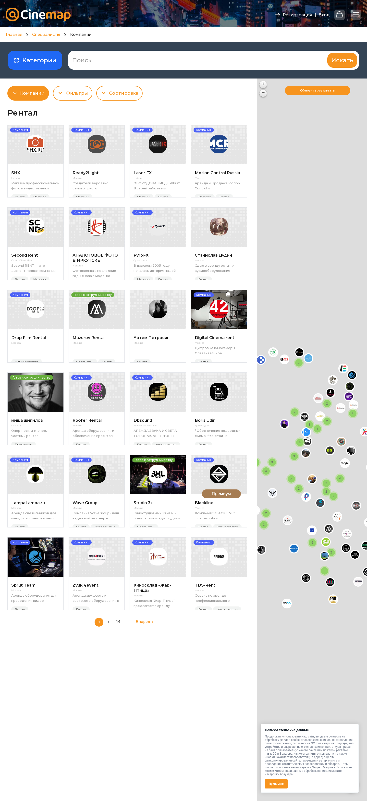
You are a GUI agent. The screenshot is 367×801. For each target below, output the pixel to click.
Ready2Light (86, 173)
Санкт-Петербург (22, 273)
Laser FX (143, 173)
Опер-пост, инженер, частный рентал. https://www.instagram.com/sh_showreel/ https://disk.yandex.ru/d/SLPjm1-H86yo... (35, 472)
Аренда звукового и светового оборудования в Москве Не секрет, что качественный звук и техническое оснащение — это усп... (96, 663)
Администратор (26, 388)
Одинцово (140, 273)
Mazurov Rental (89, 363)
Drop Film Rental (28, 363)
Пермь (15, 178)
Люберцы (140, 178)
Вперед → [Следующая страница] (144, 699)
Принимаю (276, 784)
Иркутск (78, 278)
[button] (312, 530)
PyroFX (141, 268)
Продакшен (84, 388)
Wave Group (85, 554)
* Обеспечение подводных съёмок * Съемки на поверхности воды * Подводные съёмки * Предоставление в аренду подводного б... (218, 472)
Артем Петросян (152, 363)
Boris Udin (205, 459)
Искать (342, 60)
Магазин (39, 197)
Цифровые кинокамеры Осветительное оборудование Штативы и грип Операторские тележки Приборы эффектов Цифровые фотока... (217, 376)
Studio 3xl (144, 554)
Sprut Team (23, 650)
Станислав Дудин (213, 268)
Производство (227, 578)
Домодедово (202, 464)
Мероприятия (166, 483)
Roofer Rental (87, 459)
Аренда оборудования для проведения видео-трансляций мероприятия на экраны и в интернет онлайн (34, 663)
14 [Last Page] (118, 699)
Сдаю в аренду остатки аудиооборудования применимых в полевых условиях (214, 281)
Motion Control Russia (217, 173)
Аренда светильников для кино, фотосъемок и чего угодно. (33, 567)
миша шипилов (27, 459)
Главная (14, 34)
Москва (77, 178)
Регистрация (297, 14)
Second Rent (24, 268)
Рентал (20, 197)
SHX (15, 173)
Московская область (146, 464)
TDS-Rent (205, 650)
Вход (324, 14)
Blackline (204, 554)
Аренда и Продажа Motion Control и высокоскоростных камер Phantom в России (217, 185)
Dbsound (143, 459)
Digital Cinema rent (214, 363)
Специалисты (46, 34)
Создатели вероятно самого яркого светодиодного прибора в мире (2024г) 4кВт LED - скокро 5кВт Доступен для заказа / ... (95, 185)
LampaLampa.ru (28, 554)
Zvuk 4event (85, 650)
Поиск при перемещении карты (320, 90)
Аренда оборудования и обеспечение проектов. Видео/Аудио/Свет (93, 472)
